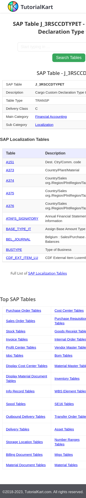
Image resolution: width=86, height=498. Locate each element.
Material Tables (66, 465)
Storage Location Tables (24, 442)
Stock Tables (15, 331)
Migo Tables (64, 454)
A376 (10, 206)
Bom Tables (63, 355)
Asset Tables (64, 429)
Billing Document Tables (24, 454)
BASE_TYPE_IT (18, 229)
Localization (44, 125)
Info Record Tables (20, 391)
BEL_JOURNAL (18, 239)
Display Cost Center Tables (26, 366)
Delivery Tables (17, 429)
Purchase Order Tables (23, 310)
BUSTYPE (14, 250)
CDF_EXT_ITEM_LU (22, 258)
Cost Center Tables (69, 310)
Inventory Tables (67, 378)
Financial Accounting (51, 117)
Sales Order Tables (20, 321)
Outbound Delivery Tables (25, 416)
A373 (10, 170)
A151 (10, 162)
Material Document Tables (26, 465)
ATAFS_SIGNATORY (22, 218)
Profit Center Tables (21, 347)
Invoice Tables (17, 339)
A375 (10, 193)
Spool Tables (16, 404)
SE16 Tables (64, 404)
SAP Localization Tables (47, 273)
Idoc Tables (14, 355)
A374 (10, 180)
